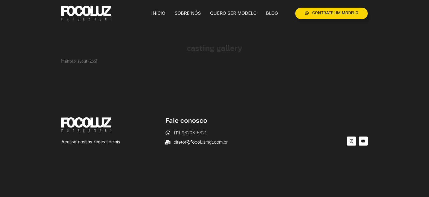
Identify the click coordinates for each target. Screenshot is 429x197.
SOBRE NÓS (188, 13)
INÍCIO (158, 13)
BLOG (272, 13)
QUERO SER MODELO (233, 13)
